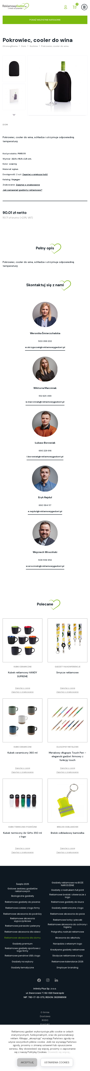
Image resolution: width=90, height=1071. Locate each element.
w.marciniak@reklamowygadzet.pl (45, 401)
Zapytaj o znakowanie (28, 184)
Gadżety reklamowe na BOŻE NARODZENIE (67, 884)
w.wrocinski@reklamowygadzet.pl (45, 566)
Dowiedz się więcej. (59, 1052)
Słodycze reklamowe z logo (67, 955)
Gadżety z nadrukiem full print (67, 889)
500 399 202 (45, 341)
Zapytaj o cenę (22, 688)
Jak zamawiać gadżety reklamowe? (22, 190)
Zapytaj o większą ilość (35, 174)
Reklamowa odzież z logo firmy (22, 907)
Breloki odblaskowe (67, 827)
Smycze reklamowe (67, 672)
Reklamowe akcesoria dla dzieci (22, 931)
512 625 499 (45, 395)
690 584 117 (45, 505)
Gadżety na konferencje (67, 667)
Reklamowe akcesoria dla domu (22, 937)
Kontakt (45, 1024)
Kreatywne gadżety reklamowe (67, 949)
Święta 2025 (22, 884)
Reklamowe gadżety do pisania (22, 901)
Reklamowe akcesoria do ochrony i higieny (67, 926)
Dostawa (45, 1016)
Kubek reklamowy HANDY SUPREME (22, 674)
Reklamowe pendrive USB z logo (22, 955)
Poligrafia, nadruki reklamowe (67, 931)
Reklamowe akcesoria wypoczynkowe (22, 920)
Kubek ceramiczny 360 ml (22, 752)
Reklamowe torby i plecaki (67, 919)
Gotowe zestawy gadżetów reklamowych (22, 890)
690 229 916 (45, 450)
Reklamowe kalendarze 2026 (67, 961)
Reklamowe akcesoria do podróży (22, 913)
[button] (14, 115)
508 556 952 (45, 560)
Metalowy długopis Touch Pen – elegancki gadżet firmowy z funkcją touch (67, 756)
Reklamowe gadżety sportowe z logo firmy (22, 950)
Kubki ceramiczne (23, 667)
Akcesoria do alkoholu (67, 937)
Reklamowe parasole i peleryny (22, 925)
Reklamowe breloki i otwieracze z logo (67, 896)
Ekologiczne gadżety (22, 895)
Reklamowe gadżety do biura (67, 901)
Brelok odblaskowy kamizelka (67, 832)
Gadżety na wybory (22, 961)
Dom (5, 124)
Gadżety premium (22, 943)
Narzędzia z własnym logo (67, 943)
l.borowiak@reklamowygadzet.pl (45, 456)
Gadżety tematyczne (22, 967)
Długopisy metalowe (67, 747)
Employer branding (67, 967)
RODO (45, 1020)
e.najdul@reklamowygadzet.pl (45, 511)
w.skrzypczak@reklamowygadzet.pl (45, 347)
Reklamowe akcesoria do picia (67, 913)
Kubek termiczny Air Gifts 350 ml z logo (22, 834)
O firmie (45, 1012)
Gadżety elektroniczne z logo (68, 907)
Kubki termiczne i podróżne (22, 827)
